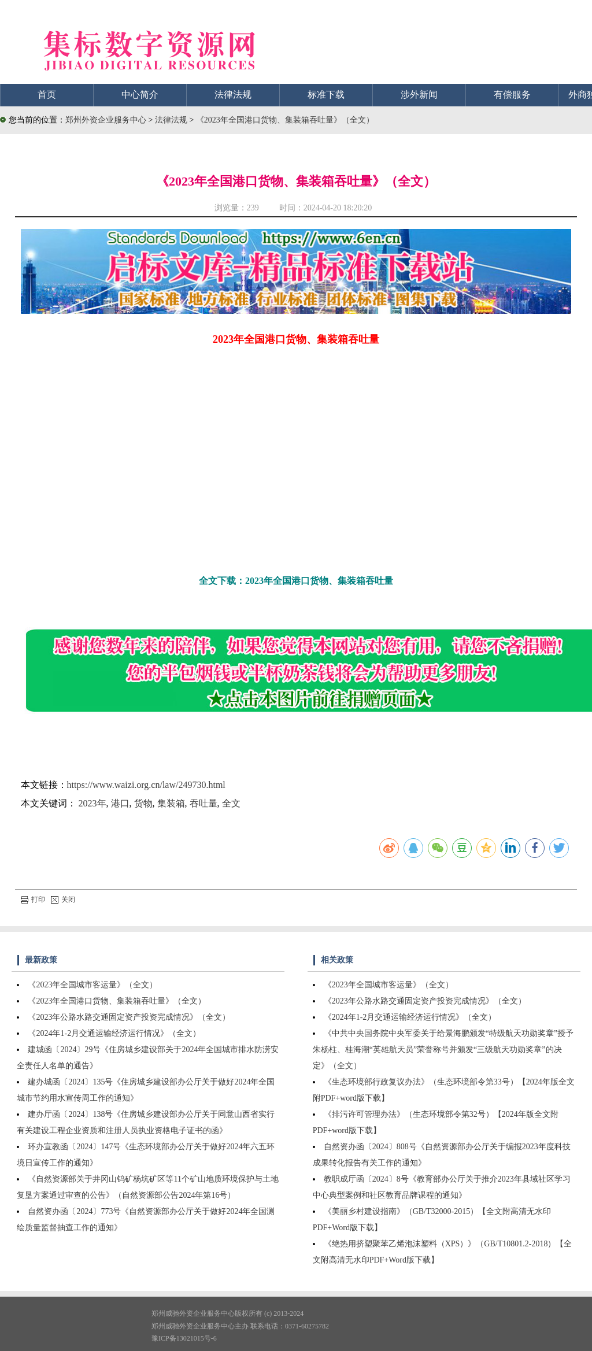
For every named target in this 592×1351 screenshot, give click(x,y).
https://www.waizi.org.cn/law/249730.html (146, 785)
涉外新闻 (419, 94)
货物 (143, 803)
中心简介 (139, 94)
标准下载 (326, 94)
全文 (231, 803)
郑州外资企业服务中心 (105, 120)
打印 (33, 899)
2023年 (92, 803)
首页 (47, 94)
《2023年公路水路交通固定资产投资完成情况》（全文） (129, 1017)
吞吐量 (203, 803)
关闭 (63, 899)
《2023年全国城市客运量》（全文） (92, 984)
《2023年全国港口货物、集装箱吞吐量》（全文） (285, 120)
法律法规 (232, 94)
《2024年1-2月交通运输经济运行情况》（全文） (114, 1033)
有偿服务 (512, 94)
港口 (120, 803)
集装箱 (171, 803)
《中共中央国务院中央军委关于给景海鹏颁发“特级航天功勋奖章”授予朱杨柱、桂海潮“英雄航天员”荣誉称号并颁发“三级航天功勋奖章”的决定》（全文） (443, 1049)
